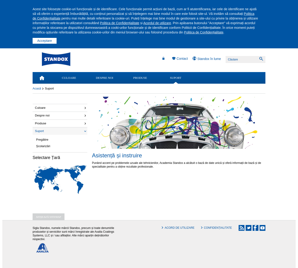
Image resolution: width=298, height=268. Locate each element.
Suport (39, 131)
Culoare (40, 107)
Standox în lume (209, 59)
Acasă (37, 88)
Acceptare (44, 41)
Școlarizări (43, 146)
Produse (40, 123)
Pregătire (42, 139)
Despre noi (42, 115)
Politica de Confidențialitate (119, 23)
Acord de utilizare (179, 227)
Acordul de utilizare (157, 23)
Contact (182, 58)
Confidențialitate (218, 227)
